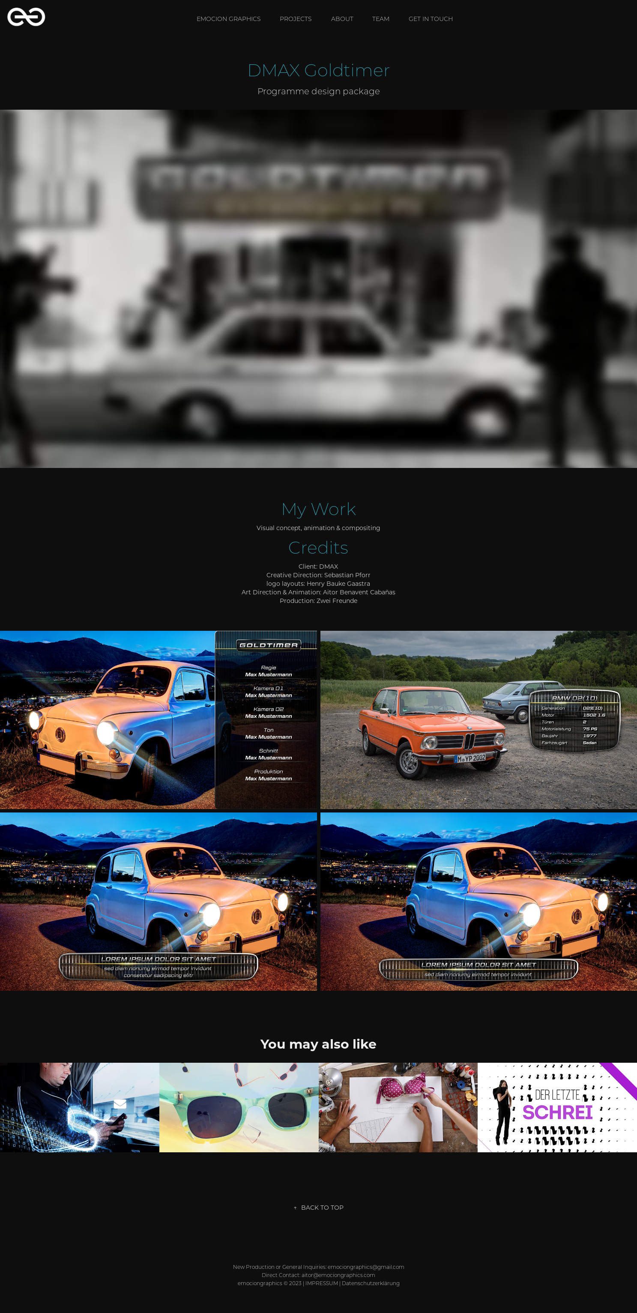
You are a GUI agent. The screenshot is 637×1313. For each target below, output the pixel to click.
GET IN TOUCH (431, 19)
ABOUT (342, 19)
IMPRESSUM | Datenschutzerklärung (352, 1283)
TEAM (380, 19)
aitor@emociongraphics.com (338, 1275)
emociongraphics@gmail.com (366, 1267)
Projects (296, 19)
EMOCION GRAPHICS (229, 19)
